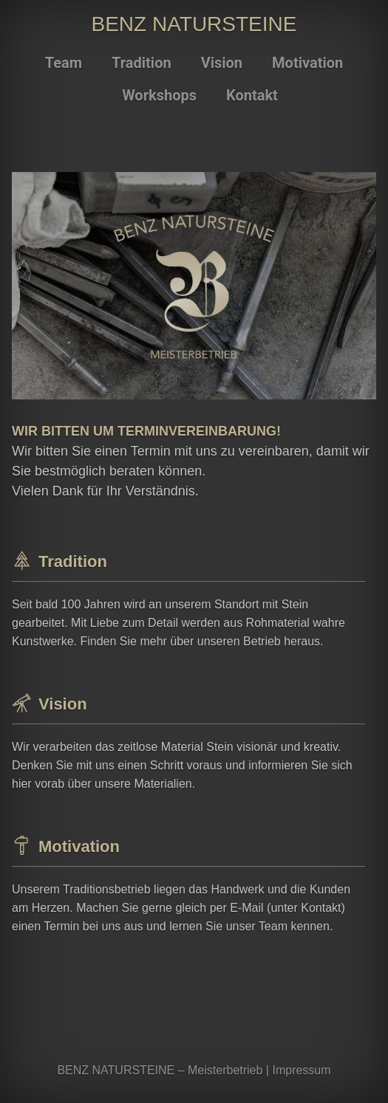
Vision (221, 63)
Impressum (301, 1070)
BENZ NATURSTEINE (194, 24)
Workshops (159, 95)
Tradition (141, 63)
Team (63, 63)
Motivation (307, 63)
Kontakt (252, 95)
